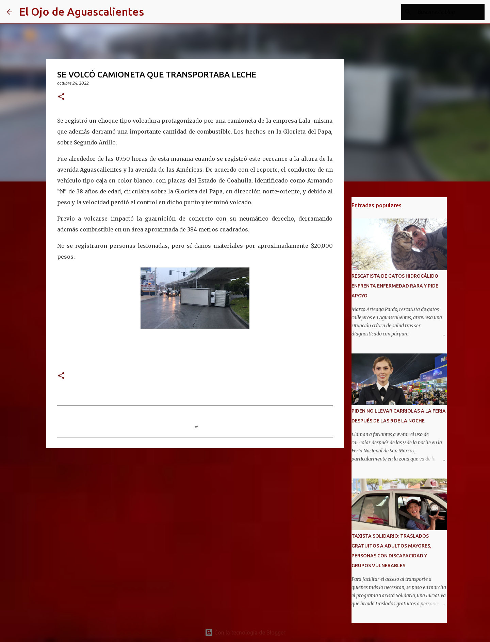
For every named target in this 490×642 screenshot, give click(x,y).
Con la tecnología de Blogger (245, 632)
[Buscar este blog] (449, 12)
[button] (61, 97)
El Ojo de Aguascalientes (81, 11)
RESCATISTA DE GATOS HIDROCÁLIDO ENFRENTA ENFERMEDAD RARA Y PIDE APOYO (395, 285)
